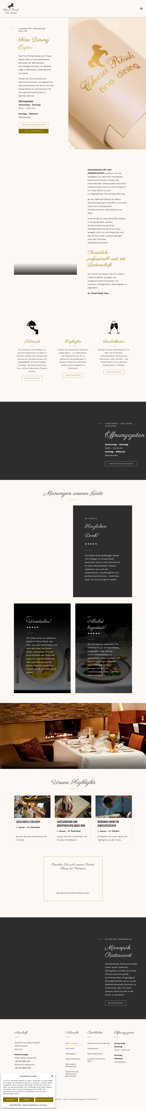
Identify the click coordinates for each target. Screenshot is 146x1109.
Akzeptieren (11, 1099)
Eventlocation (41, 89)
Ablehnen (26, 1099)
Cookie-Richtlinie (15, 1105)
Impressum (43, 1105)
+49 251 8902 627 (23, 1061)
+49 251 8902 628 (23, 1068)
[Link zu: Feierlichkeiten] (113, 372)
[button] (52, 1076)
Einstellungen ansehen (44, 1099)
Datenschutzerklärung (30, 1105)
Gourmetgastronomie (29, 66)
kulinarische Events (28, 82)
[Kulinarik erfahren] (32, 378)
